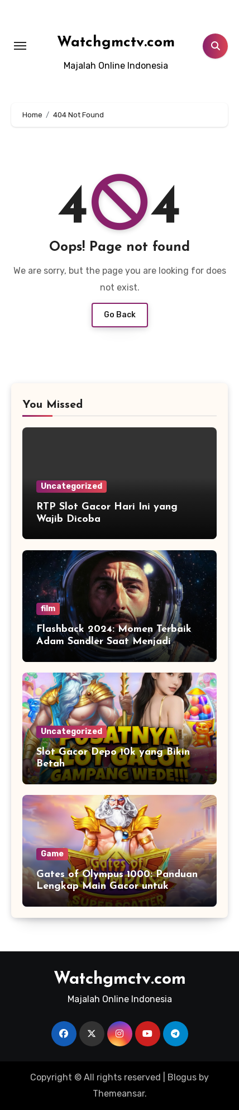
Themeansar (119, 1093)
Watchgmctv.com (116, 42)
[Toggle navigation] (20, 46)
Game (52, 854)
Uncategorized (71, 486)
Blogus (182, 1077)
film (48, 608)
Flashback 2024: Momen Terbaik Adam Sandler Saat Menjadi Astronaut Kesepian (114, 641)
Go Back (120, 315)
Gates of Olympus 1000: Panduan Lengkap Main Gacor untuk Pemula (117, 886)
